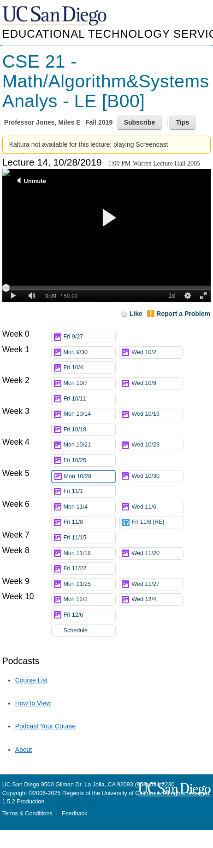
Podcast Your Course (45, 726)
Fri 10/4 (89, 367)
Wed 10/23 (157, 445)
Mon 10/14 (89, 414)
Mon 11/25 (89, 584)
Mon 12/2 (89, 599)
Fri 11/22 (89, 568)
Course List (31, 680)
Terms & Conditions (27, 813)
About (23, 749)
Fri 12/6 (89, 615)
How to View (33, 703)
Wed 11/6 (157, 507)
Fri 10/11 (89, 399)
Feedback (74, 813)
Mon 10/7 (89, 383)
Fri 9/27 (89, 337)
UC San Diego (55, 16)
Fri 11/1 (89, 491)
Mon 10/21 (89, 445)
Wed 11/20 (157, 553)
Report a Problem (183, 313)
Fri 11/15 (89, 538)
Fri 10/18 (89, 429)
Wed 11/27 (157, 584)
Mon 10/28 (89, 476)
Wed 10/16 (157, 414)
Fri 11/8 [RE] (157, 522)
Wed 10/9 (157, 383)
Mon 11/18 (89, 553)
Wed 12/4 (157, 599)
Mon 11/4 (89, 507)
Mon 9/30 (89, 352)
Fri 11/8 (89, 522)
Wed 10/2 (157, 352)
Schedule (76, 630)
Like (136, 313)
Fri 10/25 (89, 460)
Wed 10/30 (157, 476)
